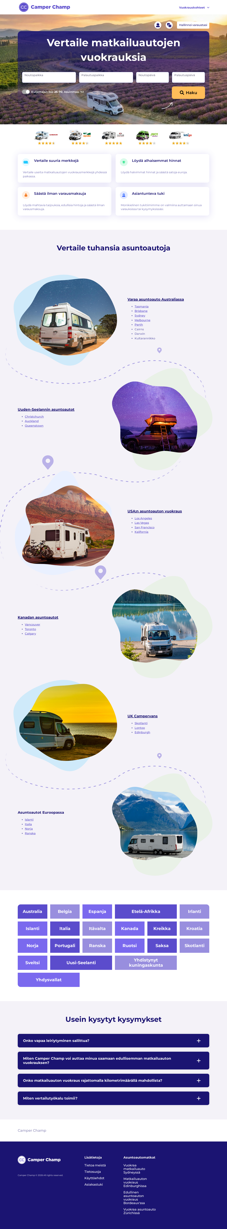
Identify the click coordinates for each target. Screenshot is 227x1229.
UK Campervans (143, 716)
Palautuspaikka (92, 75)
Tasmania (142, 306)
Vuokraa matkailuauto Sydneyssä (134, 1168)
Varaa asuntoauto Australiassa (156, 299)
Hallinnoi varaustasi (193, 25)
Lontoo (140, 728)
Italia (28, 824)
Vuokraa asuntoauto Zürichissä (139, 1211)
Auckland (32, 421)
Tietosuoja (92, 1172)
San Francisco (144, 527)
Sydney (140, 315)
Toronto (30, 629)
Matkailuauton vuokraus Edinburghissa (135, 1182)
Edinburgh (142, 732)
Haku (191, 92)
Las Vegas (142, 523)
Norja (29, 828)
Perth (139, 324)
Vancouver (32, 624)
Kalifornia (141, 532)
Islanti (29, 819)
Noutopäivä (147, 75)
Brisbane (141, 311)
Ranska (30, 833)
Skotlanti (141, 723)
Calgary (30, 633)
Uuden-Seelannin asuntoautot (46, 409)
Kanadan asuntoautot (38, 617)
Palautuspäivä (184, 75)
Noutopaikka (33, 75)
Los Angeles (143, 518)
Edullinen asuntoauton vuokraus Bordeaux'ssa (134, 1197)
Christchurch (34, 416)
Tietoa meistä (95, 1165)
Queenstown (34, 425)
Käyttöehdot (94, 1178)
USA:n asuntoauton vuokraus (155, 511)
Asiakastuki (93, 1184)
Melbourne (142, 320)
